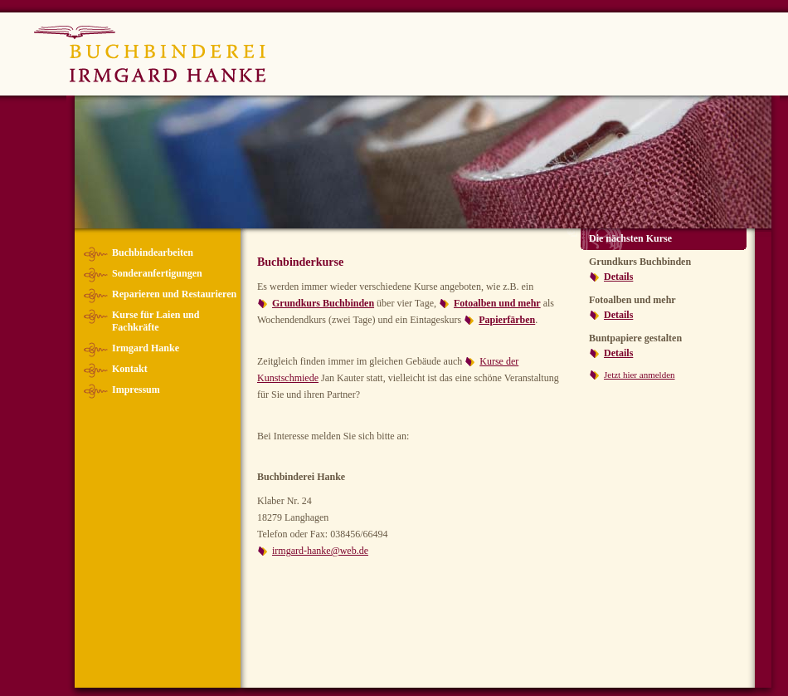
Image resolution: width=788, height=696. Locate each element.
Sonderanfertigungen (157, 273)
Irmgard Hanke (145, 348)
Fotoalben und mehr (497, 303)
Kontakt (130, 369)
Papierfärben (507, 320)
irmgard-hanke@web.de (320, 550)
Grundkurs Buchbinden (323, 303)
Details (618, 276)
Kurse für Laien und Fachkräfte (155, 321)
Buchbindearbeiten (152, 252)
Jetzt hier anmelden (639, 375)
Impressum (136, 389)
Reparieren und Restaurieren (174, 294)
